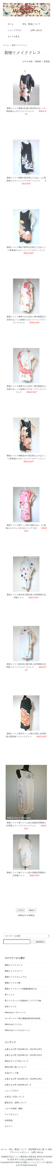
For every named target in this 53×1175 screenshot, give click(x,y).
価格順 (38, 61)
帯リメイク (10, 995)
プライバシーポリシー (20, 1152)
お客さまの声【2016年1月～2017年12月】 (24, 1049)
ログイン (9, 1126)
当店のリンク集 (12, 1073)
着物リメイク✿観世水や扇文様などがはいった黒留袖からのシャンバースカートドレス (26, 458)
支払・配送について (29, 24)
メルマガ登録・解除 (13, 1108)
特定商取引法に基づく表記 (40, 1149)
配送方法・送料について (15, 1102)
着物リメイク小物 (12, 983)
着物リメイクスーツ (13, 971)
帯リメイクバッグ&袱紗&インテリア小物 (23, 1000)
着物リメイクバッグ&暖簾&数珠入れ (21, 989)
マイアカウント (12, 1114)
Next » (32, 910)
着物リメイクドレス (19, 45)
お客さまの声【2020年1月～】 (18, 1085)
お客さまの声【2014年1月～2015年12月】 (24, 1055)
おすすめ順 (27, 61)
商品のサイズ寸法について (16, 1061)
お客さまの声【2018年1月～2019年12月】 (24, 1079)
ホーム (9, 24)
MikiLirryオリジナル (13, 1024)
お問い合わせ (34, 30)
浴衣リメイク (11, 1006)
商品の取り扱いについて (15, 1067)
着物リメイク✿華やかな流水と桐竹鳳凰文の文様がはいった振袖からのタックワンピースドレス (26, 389)
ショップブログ (12, 30)
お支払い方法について (14, 1096)
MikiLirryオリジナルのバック (17, 1030)
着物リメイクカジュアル (15, 977)
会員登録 (9, 1120)
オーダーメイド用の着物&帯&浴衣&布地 (22, 1018)
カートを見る (12, 36)
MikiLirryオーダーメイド (15, 1012)
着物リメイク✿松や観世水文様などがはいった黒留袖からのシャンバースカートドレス (26, 250)
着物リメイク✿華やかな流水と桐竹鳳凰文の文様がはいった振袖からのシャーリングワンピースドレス (26, 319)
